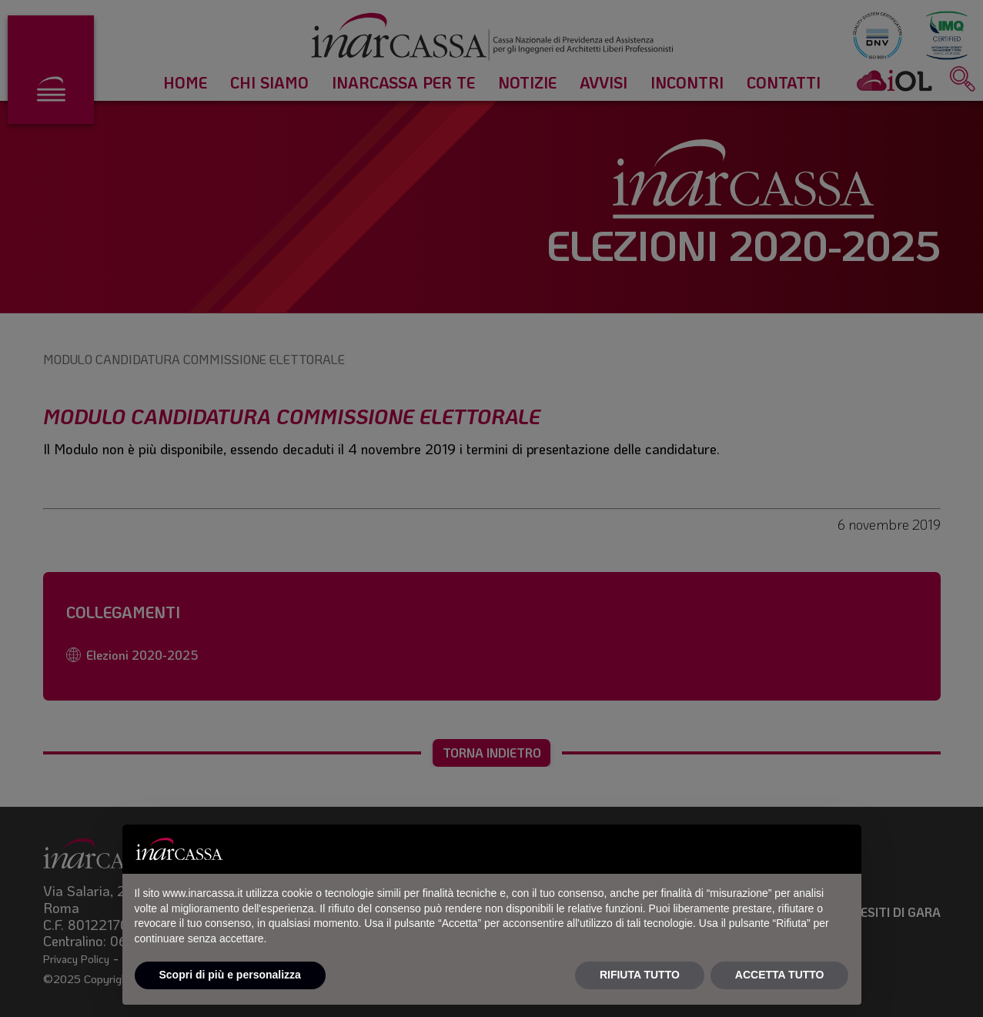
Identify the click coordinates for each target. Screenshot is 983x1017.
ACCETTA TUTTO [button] (779, 974)
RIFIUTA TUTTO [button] (640, 974)
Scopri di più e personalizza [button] (230, 974)
